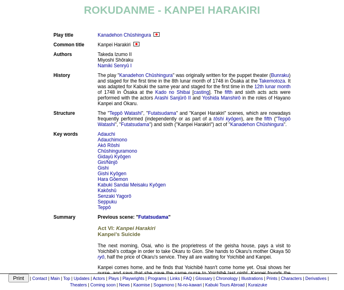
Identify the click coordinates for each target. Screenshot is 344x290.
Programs (157, 278)
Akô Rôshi (109, 145)
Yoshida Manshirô (221, 98)
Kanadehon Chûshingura (124, 35)
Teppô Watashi (125, 113)
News (124, 284)
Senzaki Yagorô (114, 196)
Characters (291, 278)
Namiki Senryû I (115, 65)
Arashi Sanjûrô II (172, 98)
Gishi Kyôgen (112, 173)
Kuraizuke (257, 284)
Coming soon (103, 284)
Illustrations (252, 278)
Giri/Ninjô (107, 162)
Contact (39, 278)
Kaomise (141, 284)
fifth (228, 92)
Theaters (78, 284)
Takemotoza (272, 81)
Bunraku (280, 75)
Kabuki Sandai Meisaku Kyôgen (132, 185)
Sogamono (164, 284)
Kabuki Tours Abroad (225, 284)
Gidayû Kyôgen (114, 157)
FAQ (187, 278)
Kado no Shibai (172, 92)
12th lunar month (272, 86)
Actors (99, 278)
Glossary (203, 278)
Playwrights (133, 278)
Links (175, 278)
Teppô (104, 207)
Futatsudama (162, 113)
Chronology (227, 278)
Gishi (103, 168)
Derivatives (316, 278)
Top (66, 278)
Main (55, 278)
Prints (271, 278)
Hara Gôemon (113, 179)
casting (201, 92)
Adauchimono (112, 140)
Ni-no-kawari (190, 284)
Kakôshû (107, 190)
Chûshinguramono (117, 151)
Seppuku (107, 202)
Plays (114, 278)
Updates (82, 278)
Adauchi (106, 134)
